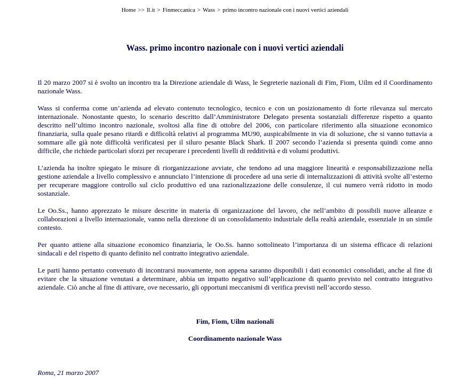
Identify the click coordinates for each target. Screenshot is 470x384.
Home (129, 9)
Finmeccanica (179, 9)
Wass (209, 9)
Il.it (151, 9)
